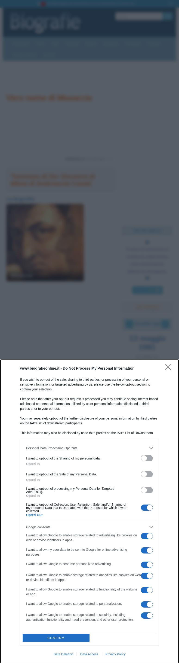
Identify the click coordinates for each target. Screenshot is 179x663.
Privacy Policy (115, 654)
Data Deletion (63, 654)
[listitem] (89, 448)
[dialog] (89, 511)
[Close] (169, 368)
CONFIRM (56, 638)
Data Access (89, 654)
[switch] (147, 458)
